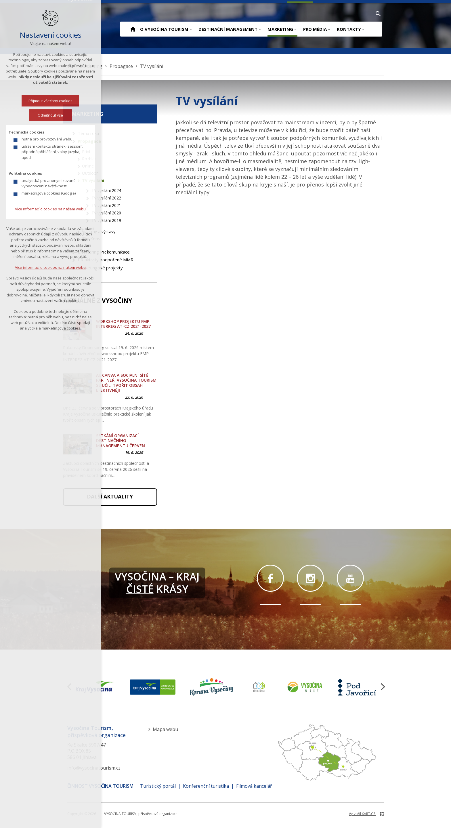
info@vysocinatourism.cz (94, 768)
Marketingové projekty (100, 268)
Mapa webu (165, 729)
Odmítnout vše (28, 115)
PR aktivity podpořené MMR (105, 259)
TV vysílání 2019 (106, 220)
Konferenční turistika (206, 786)
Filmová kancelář (254, 786)
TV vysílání (93, 180)
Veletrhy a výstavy (98, 231)
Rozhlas (89, 158)
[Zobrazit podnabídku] (190, 29)
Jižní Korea (92, 238)
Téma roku (88, 133)
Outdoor (90, 173)
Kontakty (349, 29)
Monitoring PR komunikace (104, 252)
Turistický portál (158, 786)
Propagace (89, 141)
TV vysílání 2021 (106, 205)
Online (88, 166)
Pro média (315, 29)
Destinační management (227, 29)
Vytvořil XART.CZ (362, 813)
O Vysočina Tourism (164, 29)
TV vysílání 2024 (106, 190)
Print (86, 151)
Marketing (280, 29)
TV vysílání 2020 (106, 213)
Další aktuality (110, 496)
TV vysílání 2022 (106, 198)
